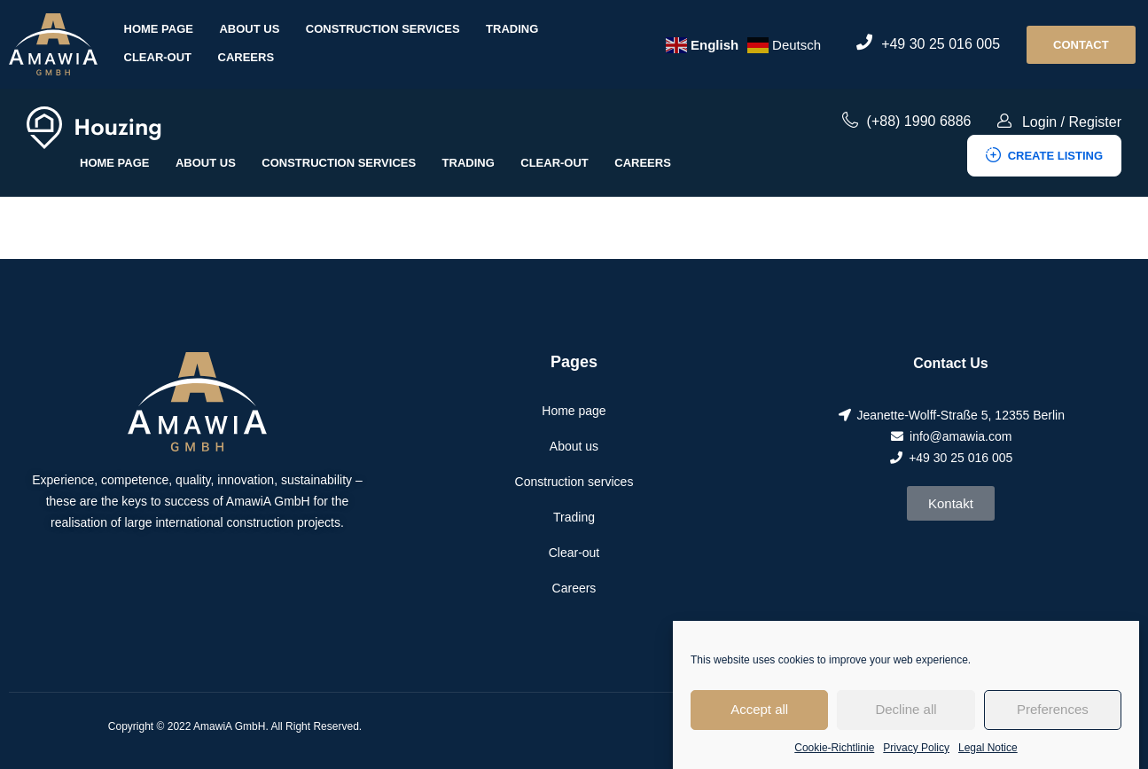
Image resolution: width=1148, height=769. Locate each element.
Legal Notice (988, 759)
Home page (159, 28)
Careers (246, 57)
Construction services (383, 28)
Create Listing (1044, 156)
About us (249, 28)
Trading (512, 28)
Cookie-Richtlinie (834, 759)
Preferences (1053, 721)
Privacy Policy (916, 759)
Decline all (905, 721)
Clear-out (158, 57)
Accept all (759, 721)
